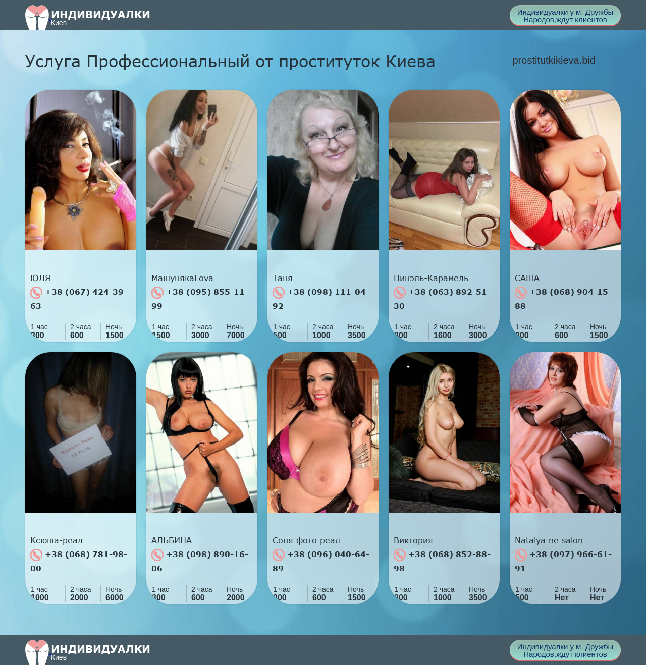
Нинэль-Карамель (431, 278)
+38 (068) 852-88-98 (442, 561)
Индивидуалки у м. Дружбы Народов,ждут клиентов (565, 16)
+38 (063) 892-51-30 (442, 298)
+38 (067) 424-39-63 (78, 298)
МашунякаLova (182, 278)
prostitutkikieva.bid (554, 60)
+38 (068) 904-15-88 (563, 298)
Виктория (413, 540)
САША (527, 278)
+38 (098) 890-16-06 (199, 561)
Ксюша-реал (56, 540)
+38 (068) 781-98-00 (78, 561)
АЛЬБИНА (171, 540)
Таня (283, 278)
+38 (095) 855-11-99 (199, 298)
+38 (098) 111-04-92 (321, 298)
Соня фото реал (306, 540)
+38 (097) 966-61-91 (563, 561)
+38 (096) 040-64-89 (321, 561)
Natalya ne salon (549, 540)
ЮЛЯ (40, 278)
